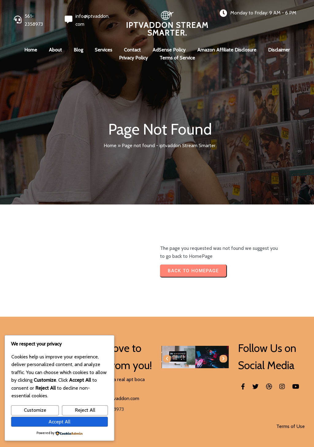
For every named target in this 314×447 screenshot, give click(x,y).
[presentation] (167, 358)
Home (110, 145)
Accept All (59, 422)
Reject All (85, 410)
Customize (35, 410)
